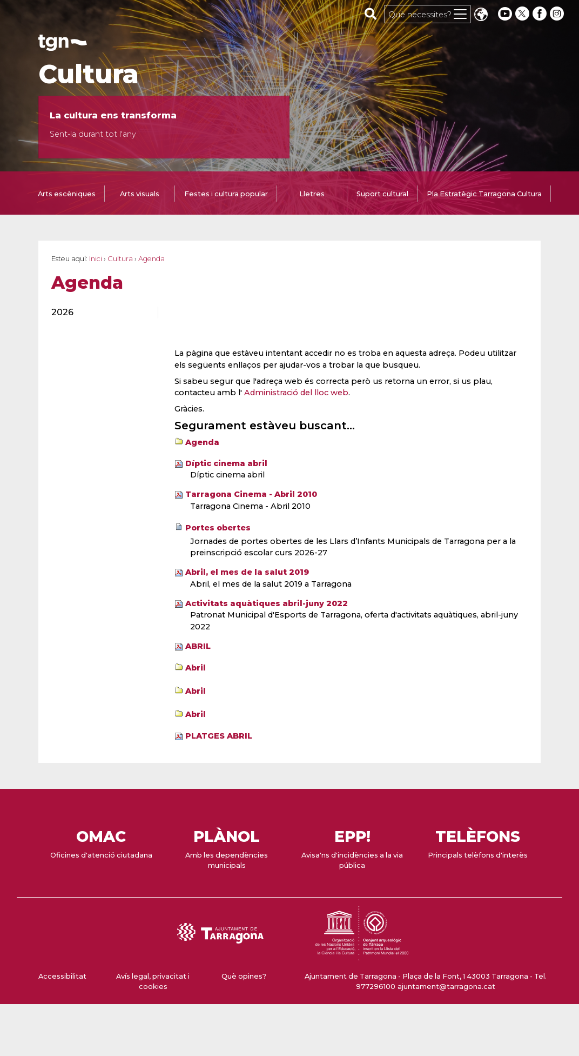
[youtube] (505, 13)
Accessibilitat (62, 976)
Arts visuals (139, 194)
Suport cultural (382, 194)
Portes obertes (218, 528)
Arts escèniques (67, 194)
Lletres (312, 194)
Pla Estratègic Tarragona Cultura (484, 194)
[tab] (67, 194)
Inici (95, 259)
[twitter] (523, 13)
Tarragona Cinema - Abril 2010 (251, 494)
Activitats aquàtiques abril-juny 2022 (266, 603)
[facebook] (540, 13)
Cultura (88, 74)
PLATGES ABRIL (218, 736)
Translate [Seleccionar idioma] (480, 15)
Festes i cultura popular (226, 194)
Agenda (202, 442)
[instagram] (558, 13)
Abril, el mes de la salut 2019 (247, 572)
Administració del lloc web (296, 392)
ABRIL (198, 646)
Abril (195, 668)
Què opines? (243, 976)
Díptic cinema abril (226, 463)
